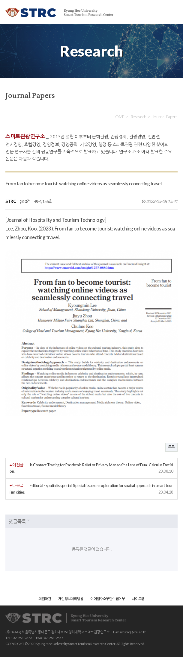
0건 (25, 201)
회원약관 (44, 599)
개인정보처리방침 (70, 599)
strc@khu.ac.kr (135, 632)
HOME (118, 116)
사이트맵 (138, 599)
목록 (171, 447)
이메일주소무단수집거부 (107, 599)
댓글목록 (17, 521)
